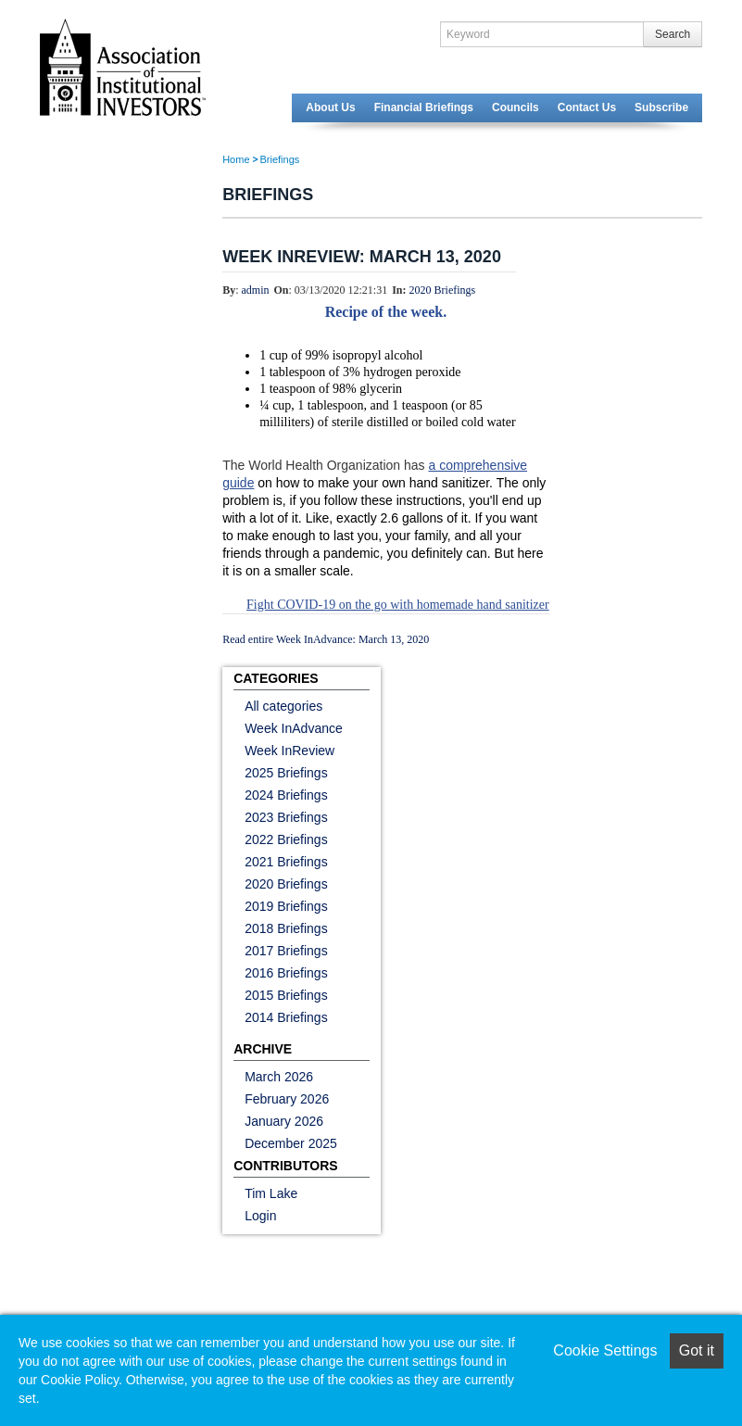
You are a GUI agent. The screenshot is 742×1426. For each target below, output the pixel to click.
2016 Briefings (286, 972)
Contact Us (587, 107)
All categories (283, 706)
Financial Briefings (423, 107)
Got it (696, 1350)
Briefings (280, 159)
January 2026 (284, 1121)
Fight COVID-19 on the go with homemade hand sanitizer (397, 605)
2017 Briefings (286, 950)
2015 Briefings (286, 995)
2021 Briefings (286, 861)
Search (672, 34)
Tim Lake (271, 1193)
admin (256, 290)
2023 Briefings (286, 817)
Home (235, 159)
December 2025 (291, 1143)
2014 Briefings (286, 1017)
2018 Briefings (286, 928)
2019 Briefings (286, 906)
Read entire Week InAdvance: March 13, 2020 (325, 639)
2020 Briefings (442, 290)
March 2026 (279, 1076)
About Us (330, 107)
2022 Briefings (286, 839)
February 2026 (287, 1099)
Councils (515, 107)
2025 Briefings (286, 772)
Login (260, 1215)
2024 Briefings (286, 795)
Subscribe (661, 107)
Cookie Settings (605, 1350)
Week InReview (289, 750)
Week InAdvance (294, 728)
